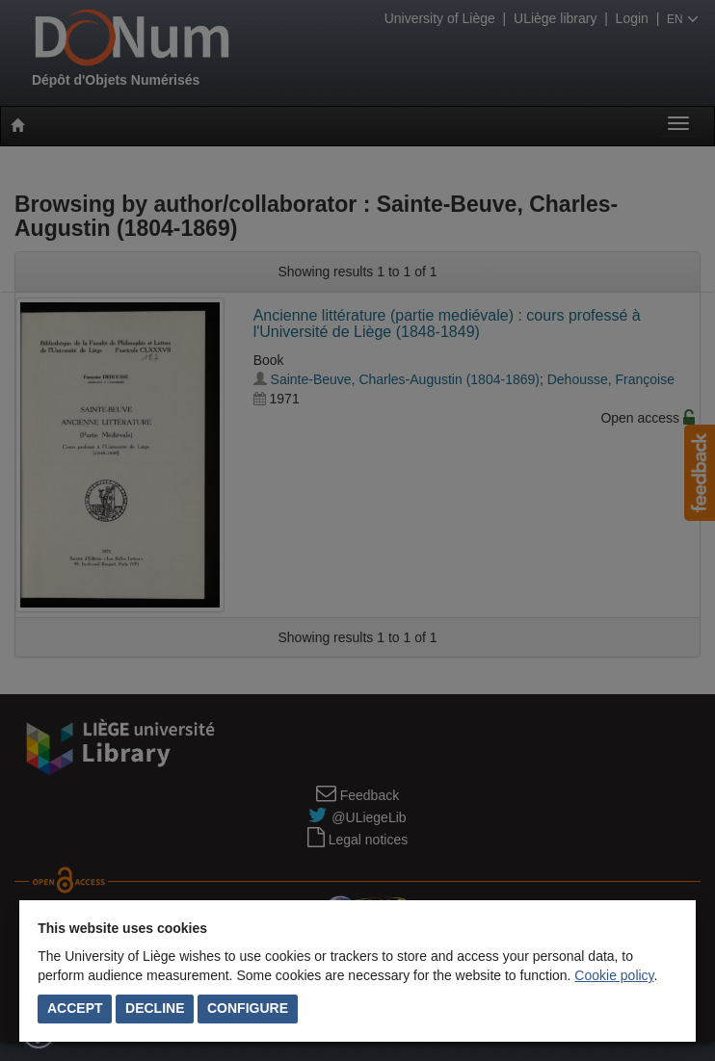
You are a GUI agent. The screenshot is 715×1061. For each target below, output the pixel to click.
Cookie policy (613, 975)
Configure (247, 1008)
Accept (75, 1008)
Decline (154, 1008)
